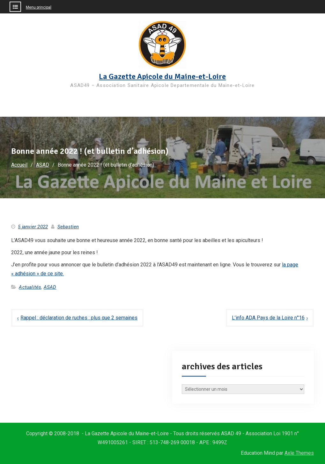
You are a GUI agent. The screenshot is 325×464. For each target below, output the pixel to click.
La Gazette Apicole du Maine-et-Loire (162, 76)
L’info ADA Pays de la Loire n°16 (268, 318)
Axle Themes (299, 453)
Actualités (30, 287)
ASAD (50, 287)
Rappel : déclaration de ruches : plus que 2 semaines (78, 318)
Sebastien (68, 227)
